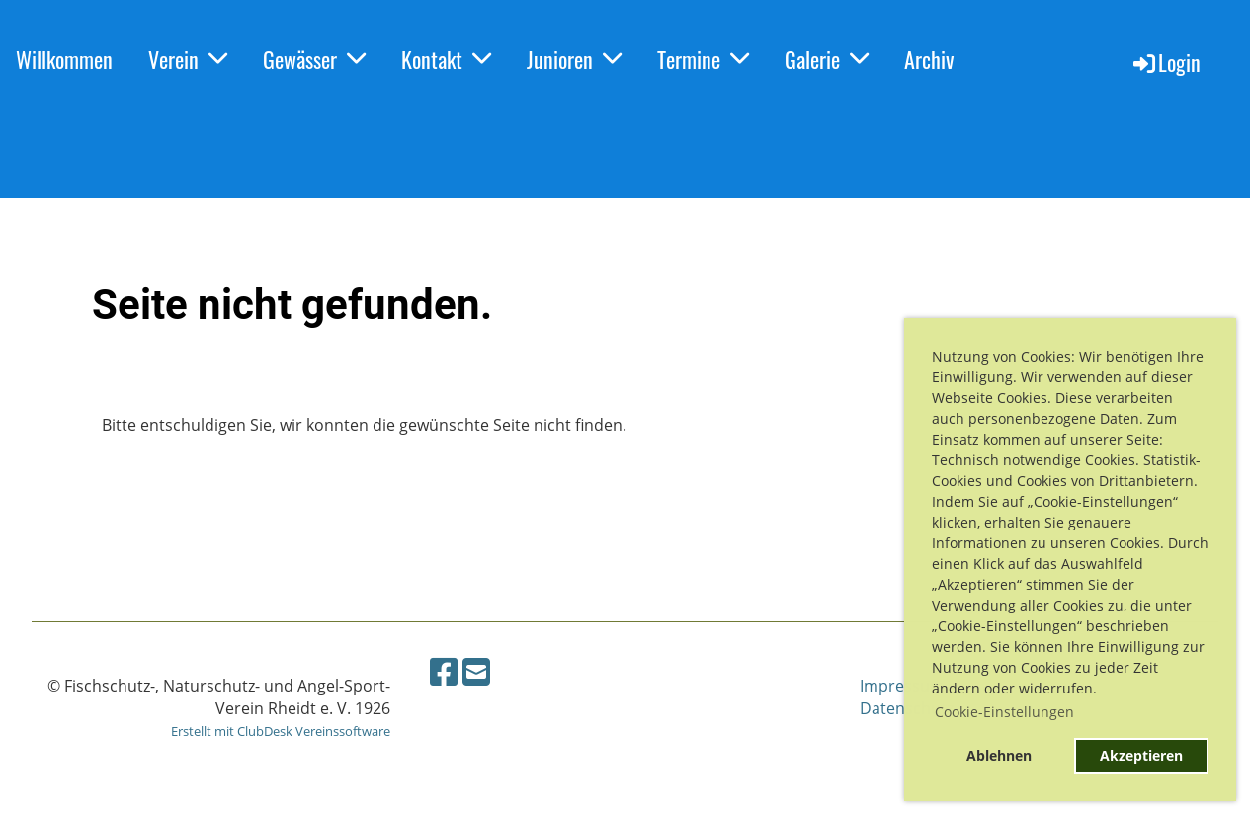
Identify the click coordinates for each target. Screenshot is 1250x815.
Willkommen (64, 59)
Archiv (929, 59)
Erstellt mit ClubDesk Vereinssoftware (280, 731)
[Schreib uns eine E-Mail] (476, 671)
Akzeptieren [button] (1141, 755)
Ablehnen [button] (999, 755)
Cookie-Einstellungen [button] (1004, 711)
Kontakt (446, 59)
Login (1165, 62)
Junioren (574, 59)
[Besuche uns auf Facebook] (444, 671)
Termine (703, 59)
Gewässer (314, 59)
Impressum (902, 685)
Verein (187, 59)
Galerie (827, 59)
